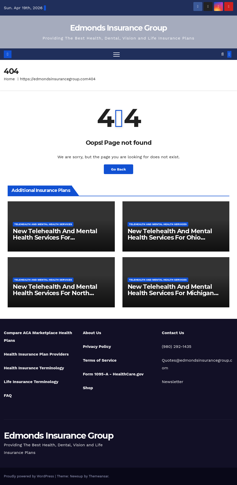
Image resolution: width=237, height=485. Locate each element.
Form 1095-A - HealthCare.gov (113, 374)
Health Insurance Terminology (34, 367)
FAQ (8, 395)
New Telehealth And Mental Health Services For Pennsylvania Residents (55, 237)
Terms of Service (100, 360)
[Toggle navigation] (116, 54)
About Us (92, 332)
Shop (88, 387)
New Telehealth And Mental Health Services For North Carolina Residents (55, 293)
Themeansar (98, 476)
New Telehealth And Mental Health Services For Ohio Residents (170, 237)
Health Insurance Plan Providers (36, 354)
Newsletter (172, 381)
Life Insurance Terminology (31, 381)
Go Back (118, 169)
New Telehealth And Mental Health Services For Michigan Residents (171, 293)
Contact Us (173, 332)
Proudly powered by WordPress (29, 476)
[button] (222, 54)
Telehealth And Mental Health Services (43, 224)
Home (9, 79)
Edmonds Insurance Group (118, 28)
